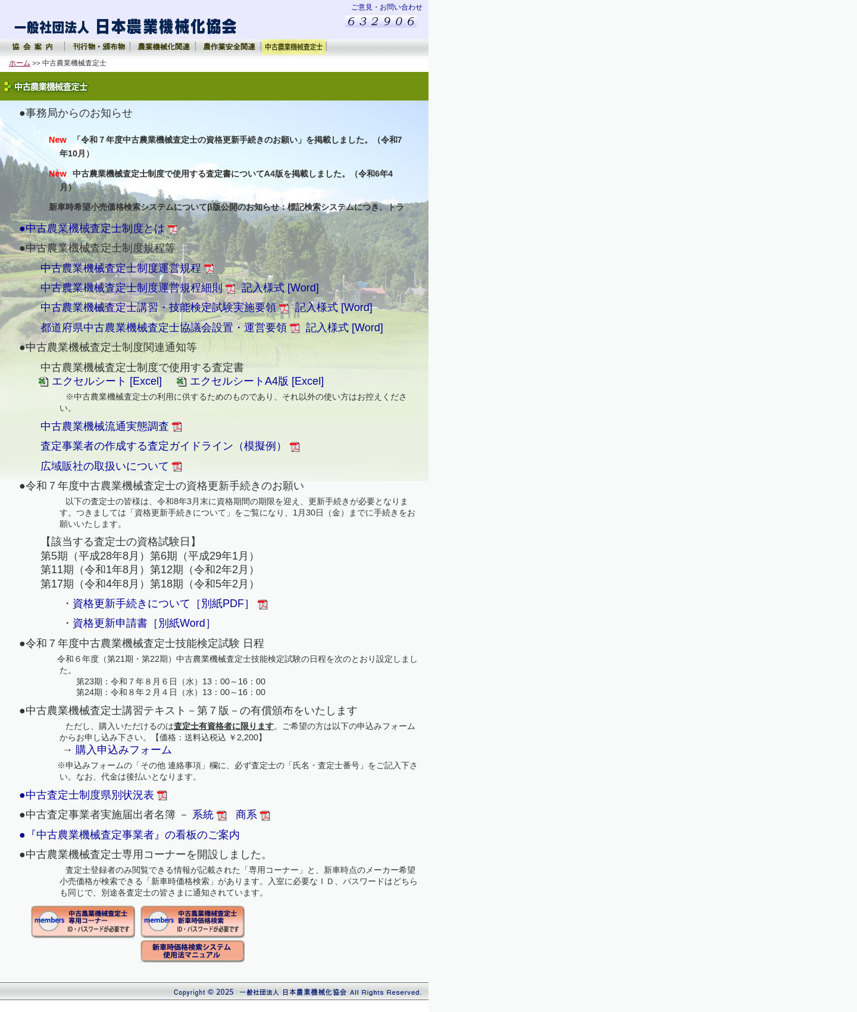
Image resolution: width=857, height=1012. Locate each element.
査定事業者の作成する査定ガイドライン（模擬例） (170, 446)
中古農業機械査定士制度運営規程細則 (138, 288)
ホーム (19, 63)
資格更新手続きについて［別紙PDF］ (170, 603)
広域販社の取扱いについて (111, 466)
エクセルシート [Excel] (107, 381)
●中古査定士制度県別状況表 (93, 795)
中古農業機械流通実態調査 (111, 426)
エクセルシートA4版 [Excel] (257, 381)
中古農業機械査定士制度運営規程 (127, 268)
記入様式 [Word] (280, 288)
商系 (253, 815)
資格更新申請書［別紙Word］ (146, 623)
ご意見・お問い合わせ (387, 7)
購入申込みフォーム (124, 750)
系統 (209, 815)
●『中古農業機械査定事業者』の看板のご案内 (129, 835)
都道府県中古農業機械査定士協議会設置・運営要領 (170, 328)
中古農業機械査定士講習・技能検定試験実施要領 (164, 307)
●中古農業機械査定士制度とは (98, 228)
